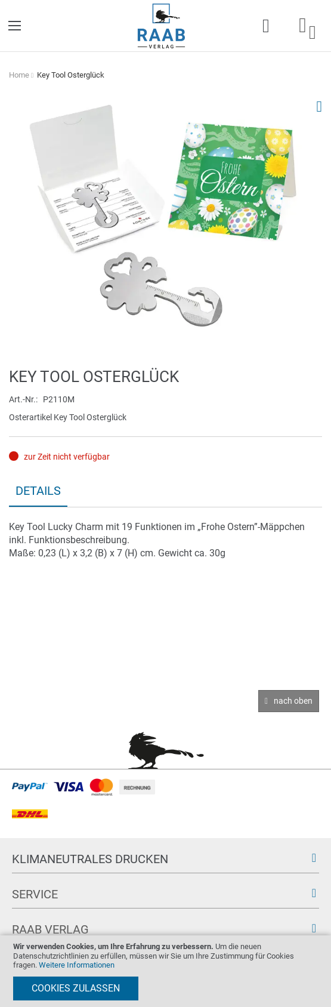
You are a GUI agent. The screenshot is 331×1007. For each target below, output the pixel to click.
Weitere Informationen (77, 964)
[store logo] (161, 26)
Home (19, 74)
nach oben (293, 701)
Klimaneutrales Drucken (90, 859)
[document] (165, 971)
